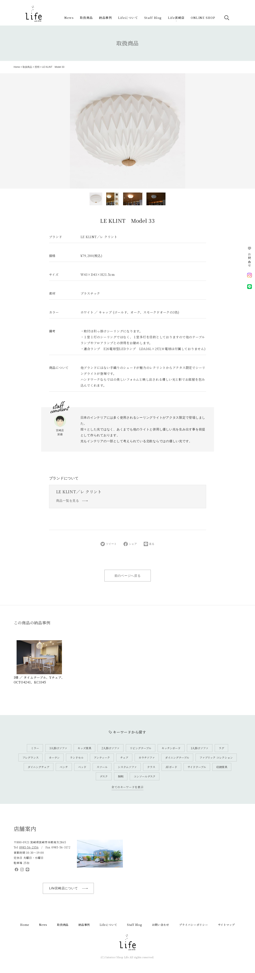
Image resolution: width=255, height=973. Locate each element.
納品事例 (105, 18)
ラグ (221, 748)
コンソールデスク (144, 776)
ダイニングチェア (38, 767)
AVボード (171, 767)
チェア (124, 757)
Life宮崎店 (176, 18)
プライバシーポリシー (193, 925)
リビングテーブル (140, 748)
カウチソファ (147, 757)
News (69, 18)
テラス (151, 767)
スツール (102, 767)
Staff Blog (153, 18)
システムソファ (127, 767)
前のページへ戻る (127, 575)
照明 (37, 67)
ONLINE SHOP (203, 18)
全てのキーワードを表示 (127, 787)
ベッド (82, 767)
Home (17, 67)
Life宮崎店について (70, 888)
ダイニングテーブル (177, 757)
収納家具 (221, 767)
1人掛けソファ (199, 748)
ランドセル (77, 757)
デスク (104, 776)
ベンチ (64, 767)
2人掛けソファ (110, 748)
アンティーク (102, 757)
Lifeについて (128, 18)
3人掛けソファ (58, 748)
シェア (130, 544)
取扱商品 (86, 18)
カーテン (54, 757)
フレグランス (30, 757)
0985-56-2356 (29, 847)
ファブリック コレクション (216, 757)
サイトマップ (226, 925)
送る (149, 544)
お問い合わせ (160, 925)
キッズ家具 (84, 748)
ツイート (109, 544)
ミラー (35, 748)
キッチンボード (171, 748)
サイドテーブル (196, 767)
